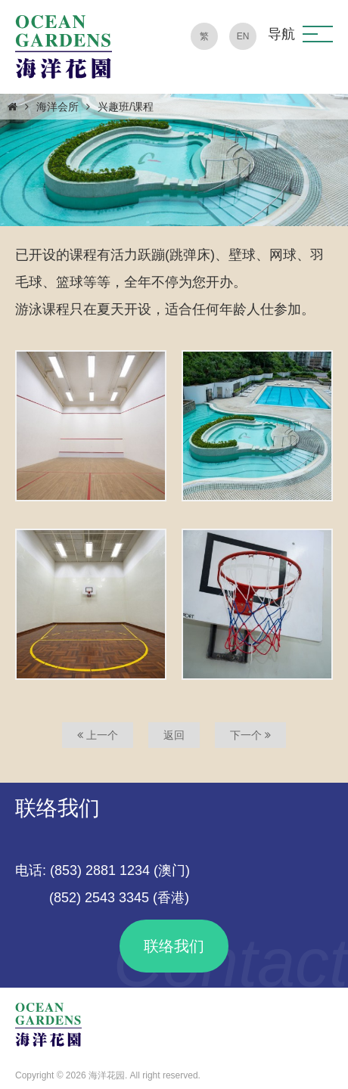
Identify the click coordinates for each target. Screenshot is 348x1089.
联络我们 (174, 946)
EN (243, 36)
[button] (318, 34)
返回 (174, 735)
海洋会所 (57, 107)
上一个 (97, 735)
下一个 (250, 735)
